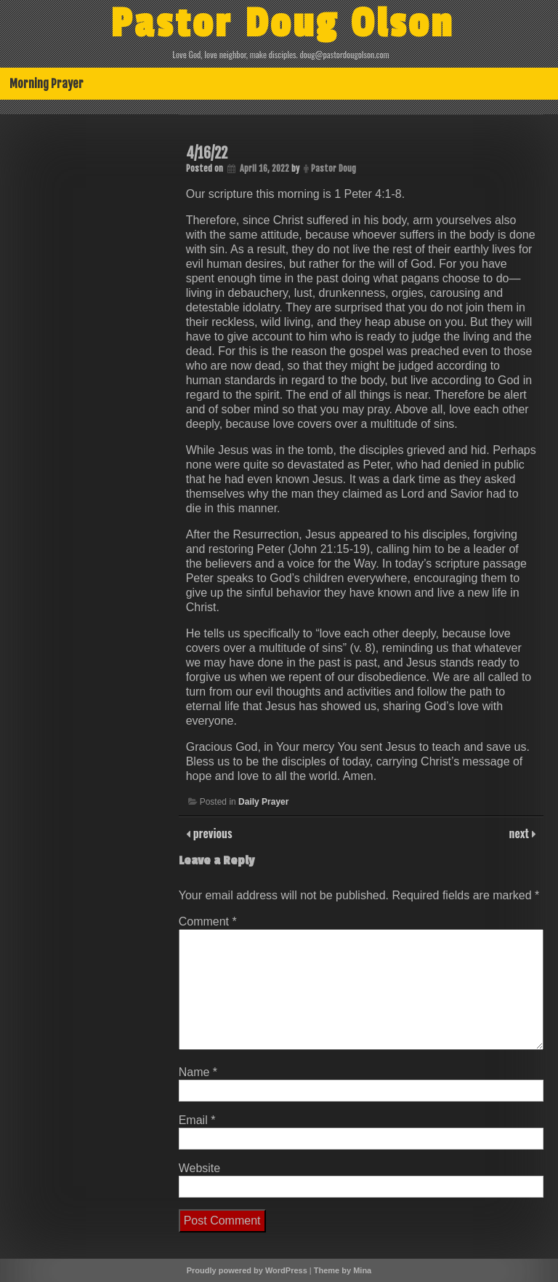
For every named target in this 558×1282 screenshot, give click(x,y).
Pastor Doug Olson (282, 24)
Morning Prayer (46, 83)
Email (197, 1120)
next (520, 833)
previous (211, 833)
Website (200, 1168)
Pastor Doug (333, 168)
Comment (208, 921)
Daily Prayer (263, 802)
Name (198, 1072)
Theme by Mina (342, 1270)
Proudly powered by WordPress (247, 1270)
